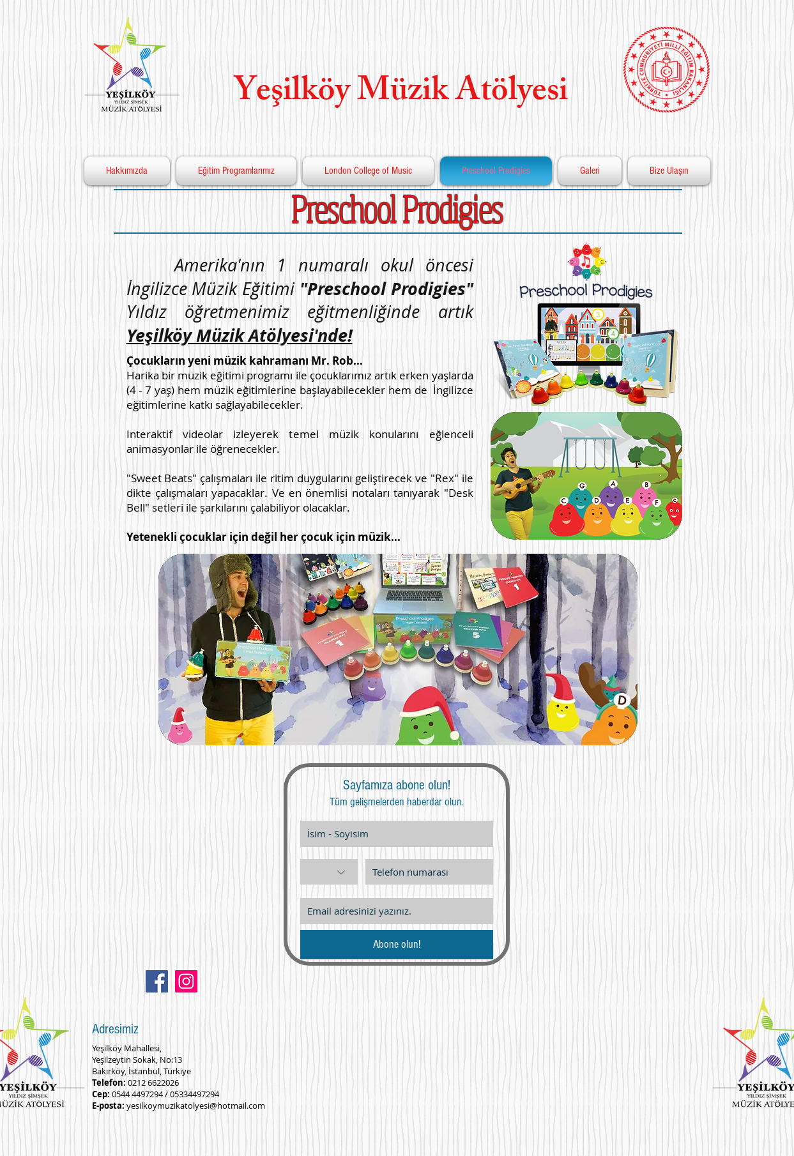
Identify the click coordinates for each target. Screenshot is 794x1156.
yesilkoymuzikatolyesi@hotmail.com (195, 1105)
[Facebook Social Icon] (157, 981)
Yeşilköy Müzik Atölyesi (393, 94)
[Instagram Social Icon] (186, 981)
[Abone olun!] (396, 944)
